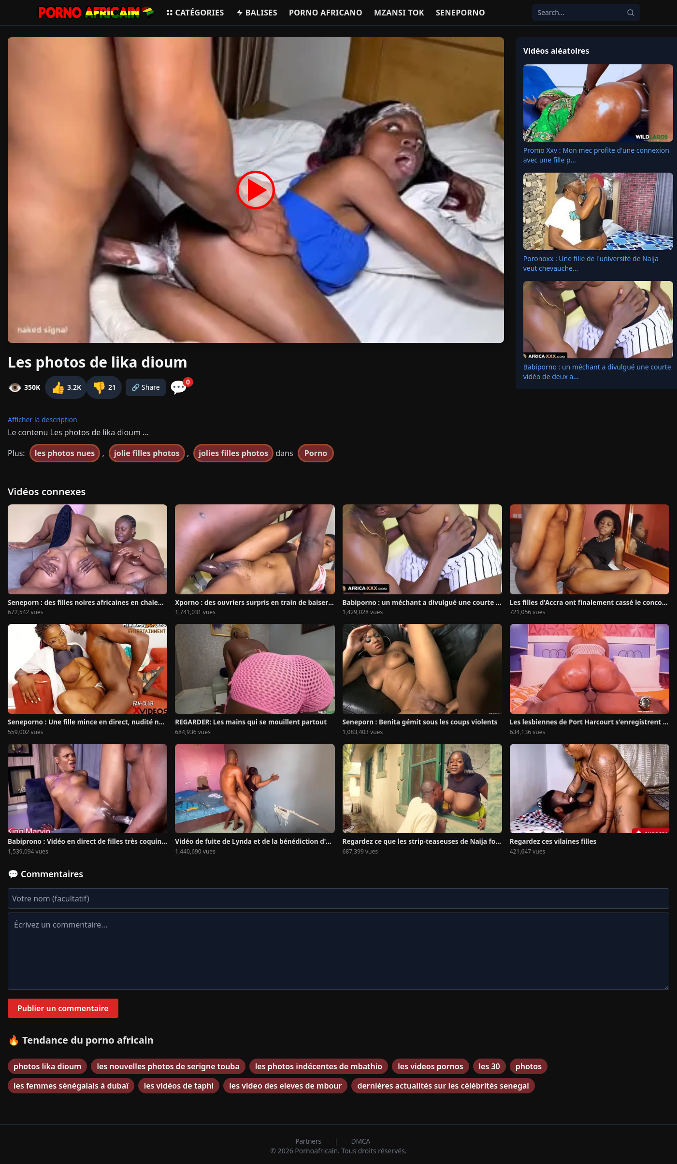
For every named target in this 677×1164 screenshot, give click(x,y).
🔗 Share (145, 387)
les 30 (489, 1066)
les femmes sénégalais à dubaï (71, 1085)
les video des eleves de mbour (285, 1085)
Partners (309, 1141)
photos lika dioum (47, 1066)
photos (529, 1066)
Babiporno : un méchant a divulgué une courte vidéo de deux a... (597, 371)
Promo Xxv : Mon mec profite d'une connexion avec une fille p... (596, 155)
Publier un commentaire (63, 1008)
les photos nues (65, 453)
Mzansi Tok (399, 12)
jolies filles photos (233, 453)
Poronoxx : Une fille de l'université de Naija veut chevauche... (591, 263)
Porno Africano (325, 12)
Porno (316, 453)
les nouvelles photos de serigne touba (168, 1066)
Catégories (195, 12)
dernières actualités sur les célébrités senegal (443, 1085)
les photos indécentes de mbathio (318, 1066)
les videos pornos (430, 1066)
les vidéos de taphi (179, 1085)
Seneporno (460, 12)
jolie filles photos (147, 453)
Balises (256, 12)
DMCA (360, 1141)
